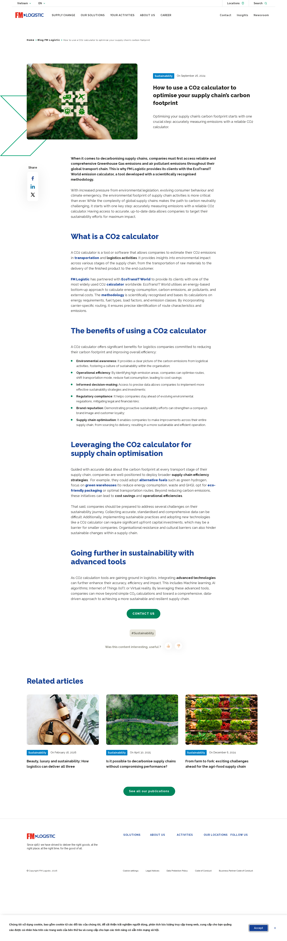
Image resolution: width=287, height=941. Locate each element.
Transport (129, 861)
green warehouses (100, 487)
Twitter (237, 848)
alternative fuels (153, 481)
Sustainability (157, 866)
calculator (115, 286)
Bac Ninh (209, 843)
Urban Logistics (132, 889)
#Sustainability (142, 634)
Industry (181, 857)
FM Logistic (80, 280)
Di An (207, 852)
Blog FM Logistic (49, 41)
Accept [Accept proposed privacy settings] (258, 928)
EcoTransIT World (135, 280)
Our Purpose (157, 857)
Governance (157, 861)
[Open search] (260, 3)
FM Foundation (159, 870)
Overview (155, 852)
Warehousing (131, 843)
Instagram (238, 861)
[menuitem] (63, 15)
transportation (86, 259)
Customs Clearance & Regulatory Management (135, 898)
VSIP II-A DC (211, 848)
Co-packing (130, 852)
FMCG (180, 843)
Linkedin (237, 843)
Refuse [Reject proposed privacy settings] (277, 928)
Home (30, 41)
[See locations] (235, 3)
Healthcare (183, 861)
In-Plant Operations (134, 866)
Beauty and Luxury (188, 852)
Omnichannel (131, 857)
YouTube (238, 857)
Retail (180, 848)
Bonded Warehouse (135, 848)
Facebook (238, 852)
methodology (112, 296)
